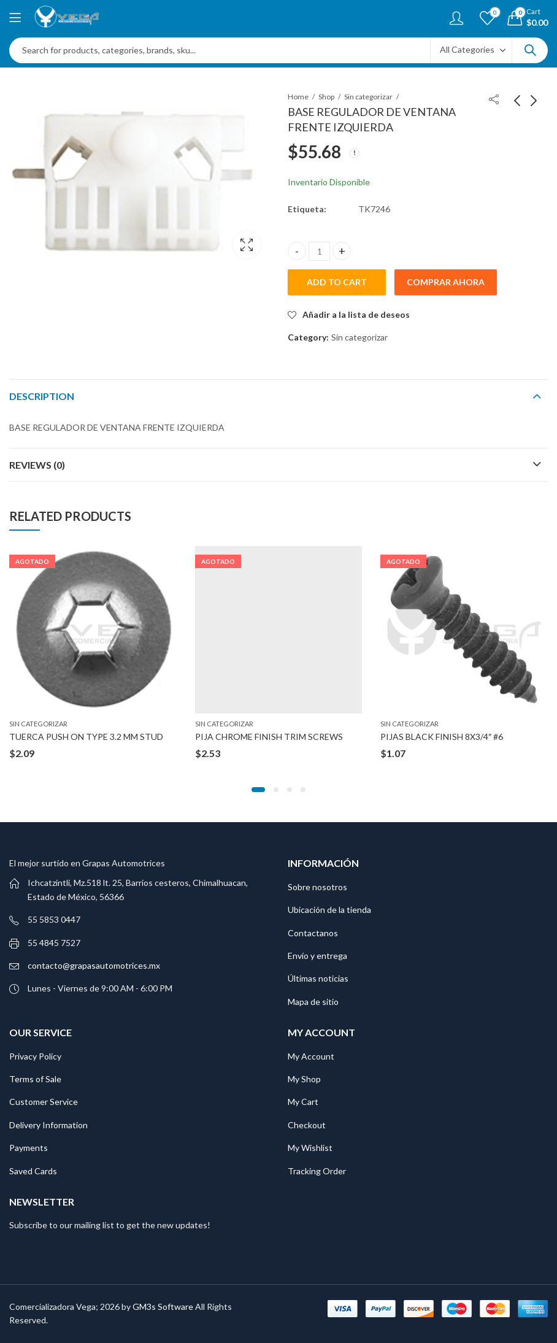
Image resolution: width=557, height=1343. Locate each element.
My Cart (303, 1101)
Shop (326, 96)
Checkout (307, 1125)
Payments (28, 1147)
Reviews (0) (37, 465)
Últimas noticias (318, 978)
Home (298, 96)
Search (530, 50)
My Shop (304, 1079)
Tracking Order (317, 1171)
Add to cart (337, 282)
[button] (258, 789)
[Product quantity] (319, 251)
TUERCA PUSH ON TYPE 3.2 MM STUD (86, 736)
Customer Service (43, 1101)
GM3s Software (164, 1306)
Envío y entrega (317, 955)
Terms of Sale (35, 1079)
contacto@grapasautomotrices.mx (94, 965)
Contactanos (313, 933)
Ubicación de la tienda (329, 909)
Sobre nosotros (317, 887)
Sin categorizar (368, 96)
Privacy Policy (35, 1056)
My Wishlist (310, 1147)
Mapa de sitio (313, 1001)
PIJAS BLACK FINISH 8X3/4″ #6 (441, 736)
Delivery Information (48, 1125)
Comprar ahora (446, 282)
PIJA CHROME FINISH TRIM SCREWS (269, 736)
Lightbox (246, 245)
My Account (311, 1056)
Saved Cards (33, 1171)
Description (41, 396)
